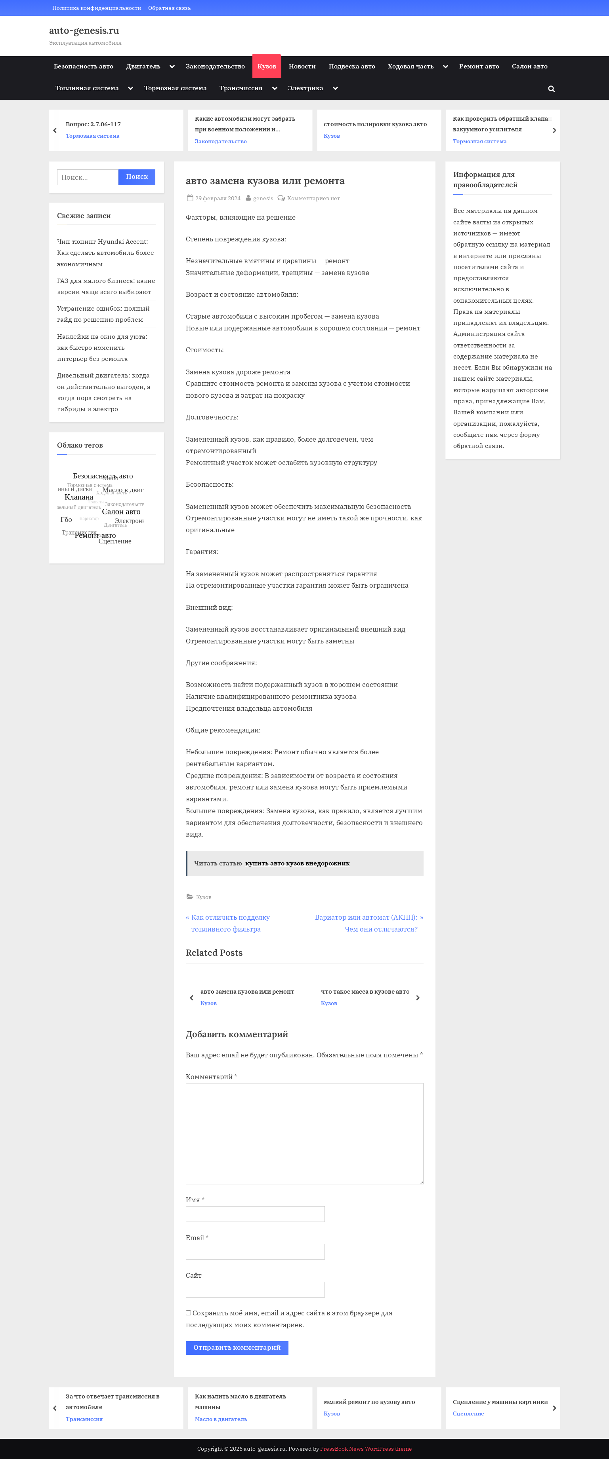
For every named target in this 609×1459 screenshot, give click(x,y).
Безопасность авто (83, 66)
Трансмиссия (241, 87)
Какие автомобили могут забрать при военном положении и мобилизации (246, 125)
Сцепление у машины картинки (501, 1401)
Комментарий (211, 1076)
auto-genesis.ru (84, 30)
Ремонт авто (479, 66)
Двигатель (143, 66)
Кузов (267, 66)
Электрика (305, 87)
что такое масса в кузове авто (365, 991)
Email (197, 1237)
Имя (195, 1199)
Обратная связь (169, 7)
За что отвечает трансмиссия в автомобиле (114, 1401)
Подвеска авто (352, 66)
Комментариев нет (313, 198)
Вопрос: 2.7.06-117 (94, 124)
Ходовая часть (411, 66)
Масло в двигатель (222, 1418)
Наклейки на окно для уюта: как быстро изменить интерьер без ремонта (102, 347)
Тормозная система (175, 87)
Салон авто (530, 66)
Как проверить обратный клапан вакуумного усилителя (503, 124)
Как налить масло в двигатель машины (241, 1401)
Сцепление (469, 1413)
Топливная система (87, 87)
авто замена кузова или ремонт (247, 991)
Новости (302, 66)
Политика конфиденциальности (96, 7)
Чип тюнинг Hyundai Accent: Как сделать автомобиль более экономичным (105, 252)
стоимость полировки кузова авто (376, 124)
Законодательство (215, 66)
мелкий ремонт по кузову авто (371, 1401)
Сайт (194, 1275)
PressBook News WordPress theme (366, 1448)
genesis (263, 197)
